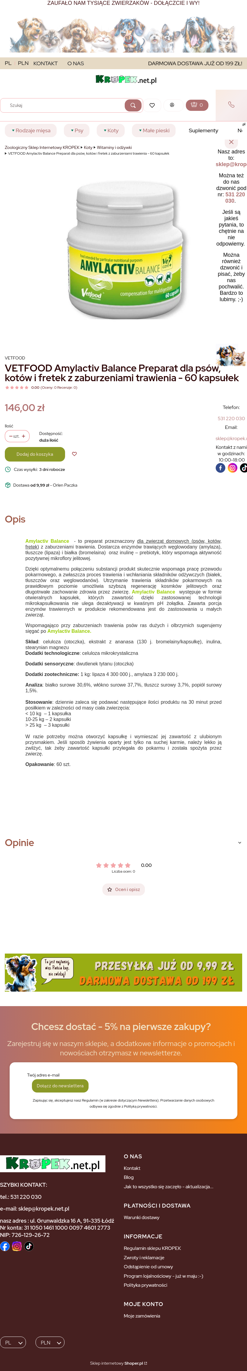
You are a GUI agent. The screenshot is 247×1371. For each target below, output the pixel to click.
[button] (133, 105)
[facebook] (220, 468)
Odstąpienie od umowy (148, 1266)
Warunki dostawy (142, 1217)
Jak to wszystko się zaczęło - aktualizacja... (169, 1186)
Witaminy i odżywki (114, 147)
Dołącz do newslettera (60, 1085)
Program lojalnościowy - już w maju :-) (163, 1276)
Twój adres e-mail (43, 1075)
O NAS (75, 63)
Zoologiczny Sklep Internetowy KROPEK (42, 147)
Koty (88, 147)
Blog (129, 1177)
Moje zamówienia (142, 1316)
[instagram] (232, 468)
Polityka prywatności (145, 1285)
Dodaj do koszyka (35, 454)
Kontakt (132, 1168)
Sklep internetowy (116, 1363)
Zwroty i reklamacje (144, 1257)
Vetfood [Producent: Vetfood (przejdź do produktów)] (15, 358)
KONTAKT (45, 63)
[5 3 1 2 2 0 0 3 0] (231, 418)
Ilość (9, 426)
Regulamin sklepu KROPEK (152, 1248)
